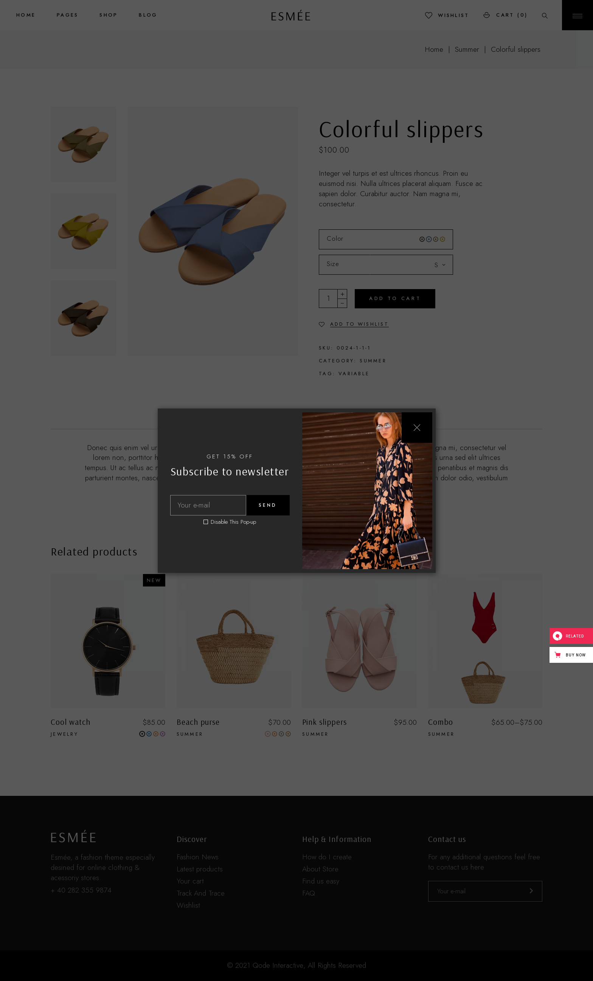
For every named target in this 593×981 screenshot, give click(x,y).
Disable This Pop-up (233, 522)
